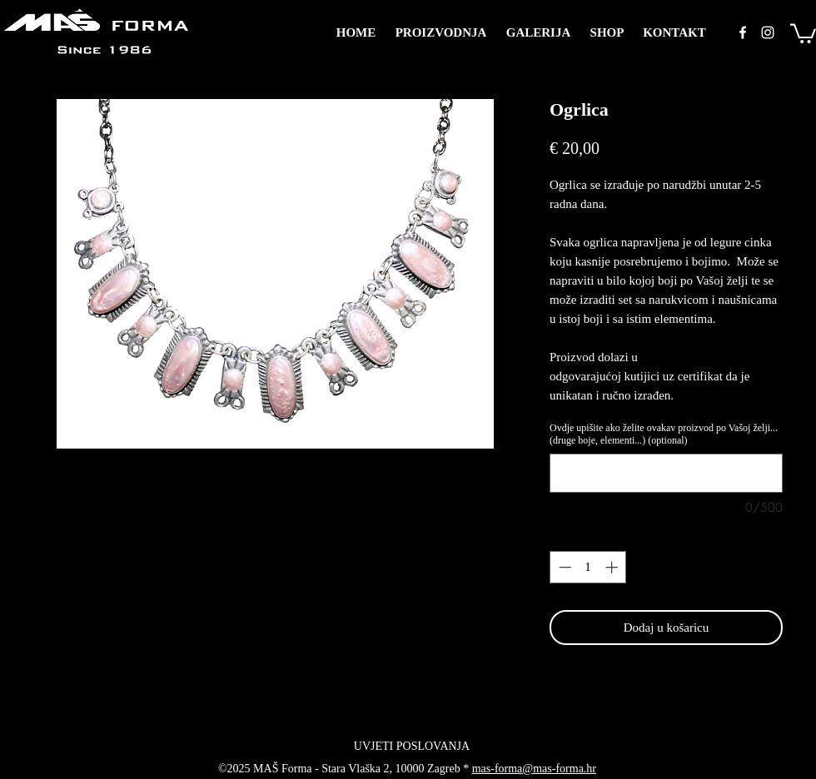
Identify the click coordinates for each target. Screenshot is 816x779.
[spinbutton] (588, 567)
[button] (803, 32)
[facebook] (742, 32)
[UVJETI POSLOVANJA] (411, 746)
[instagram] (767, 32)
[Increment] (613, 567)
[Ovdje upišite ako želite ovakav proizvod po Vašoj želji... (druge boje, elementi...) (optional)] (666, 473)
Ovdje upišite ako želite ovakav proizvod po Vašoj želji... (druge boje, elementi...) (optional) (664, 434)
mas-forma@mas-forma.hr (534, 768)
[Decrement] (563, 567)
